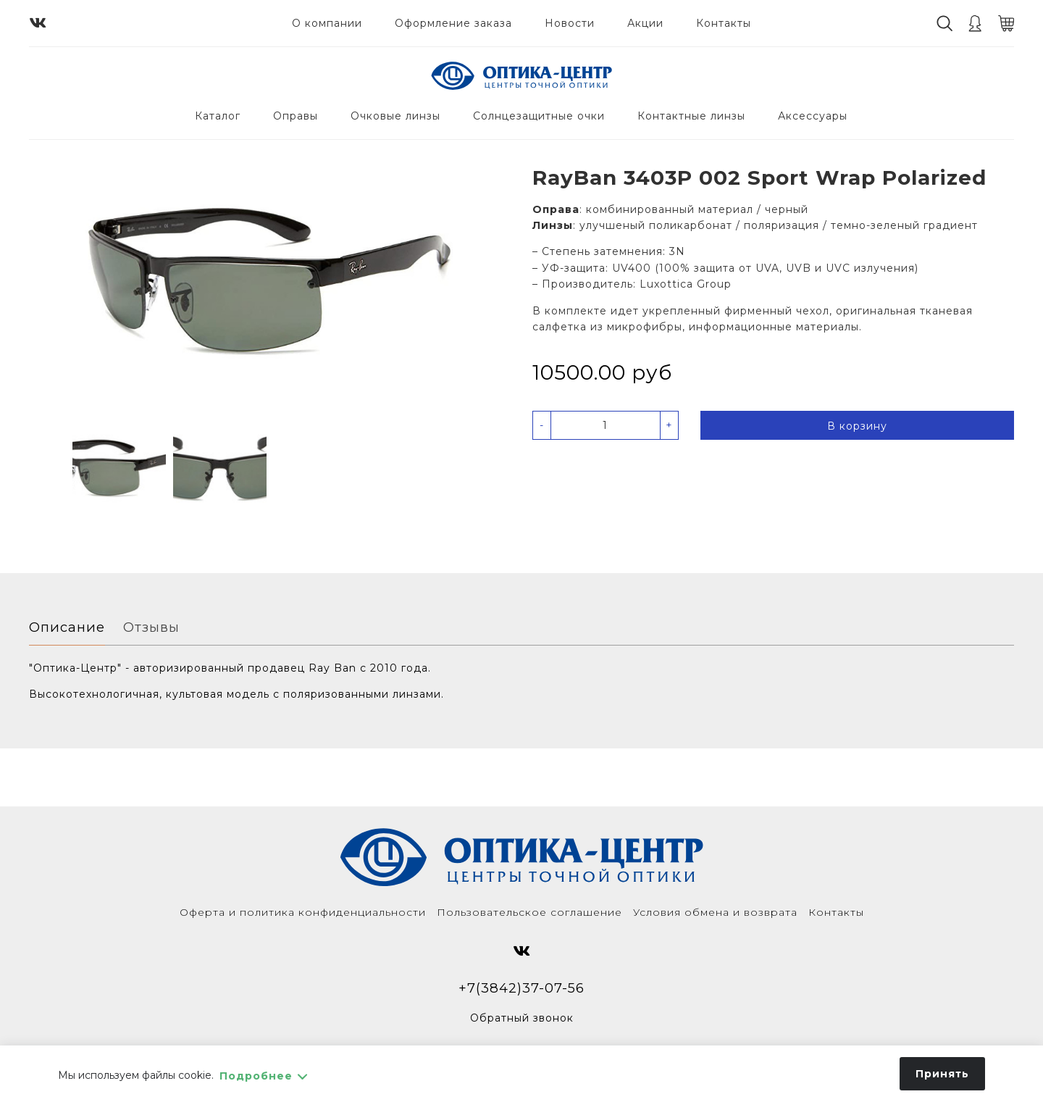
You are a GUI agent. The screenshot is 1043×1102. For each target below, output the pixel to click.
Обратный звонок (522, 1017)
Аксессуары (812, 115)
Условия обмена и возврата (715, 912)
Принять (942, 1073)
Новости (570, 23)
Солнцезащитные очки (539, 115)
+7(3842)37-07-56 (521, 988)
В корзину (857, 426)
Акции (645, 23)
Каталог (217, 115)
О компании (327, 23)
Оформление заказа (453, 23)
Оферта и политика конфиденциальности (303, 912)
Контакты (723, 23)
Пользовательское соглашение (529, 912)
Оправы (295, 115)
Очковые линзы (395, 115)
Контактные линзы (691, 115)
